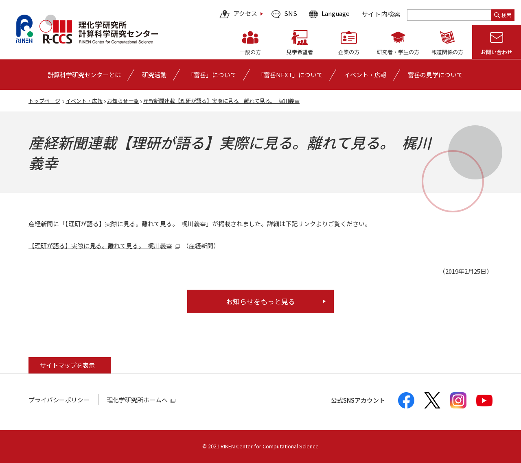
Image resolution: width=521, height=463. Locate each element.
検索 (502, 14)
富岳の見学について (435, 75)
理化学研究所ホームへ (141, 399)
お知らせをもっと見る (260, 301)
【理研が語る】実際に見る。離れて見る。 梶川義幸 (104, 245)
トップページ (44, 101)
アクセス (238, 14)
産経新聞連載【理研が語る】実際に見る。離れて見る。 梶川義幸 (221, 101)
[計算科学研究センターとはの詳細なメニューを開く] (84, 75)
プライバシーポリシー (59, 399)
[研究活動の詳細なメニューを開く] (154, 75)
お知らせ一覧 (123, 101)
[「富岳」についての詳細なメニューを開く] (212, 75)
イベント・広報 (84, 101)
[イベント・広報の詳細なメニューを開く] (365, 75)
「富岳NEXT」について (290, 75)
